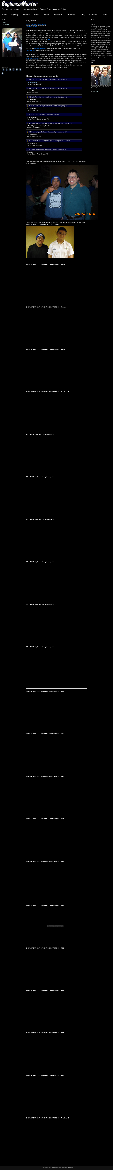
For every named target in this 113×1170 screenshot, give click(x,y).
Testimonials (71, 15)
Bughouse (26, 15)
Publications (58, 15)
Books (4, 22)
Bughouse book (30, 50)
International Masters (32, 58)
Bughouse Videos (31, 27)
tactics (49, 39)
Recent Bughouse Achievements (36, 24)
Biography (14, 15)
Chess (36, 15)
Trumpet (46, 15)
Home (4, 15)
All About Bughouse (40, 48)
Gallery (82, 15)
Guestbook (93, 15)
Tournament (6, 24)
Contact (104, 15)
